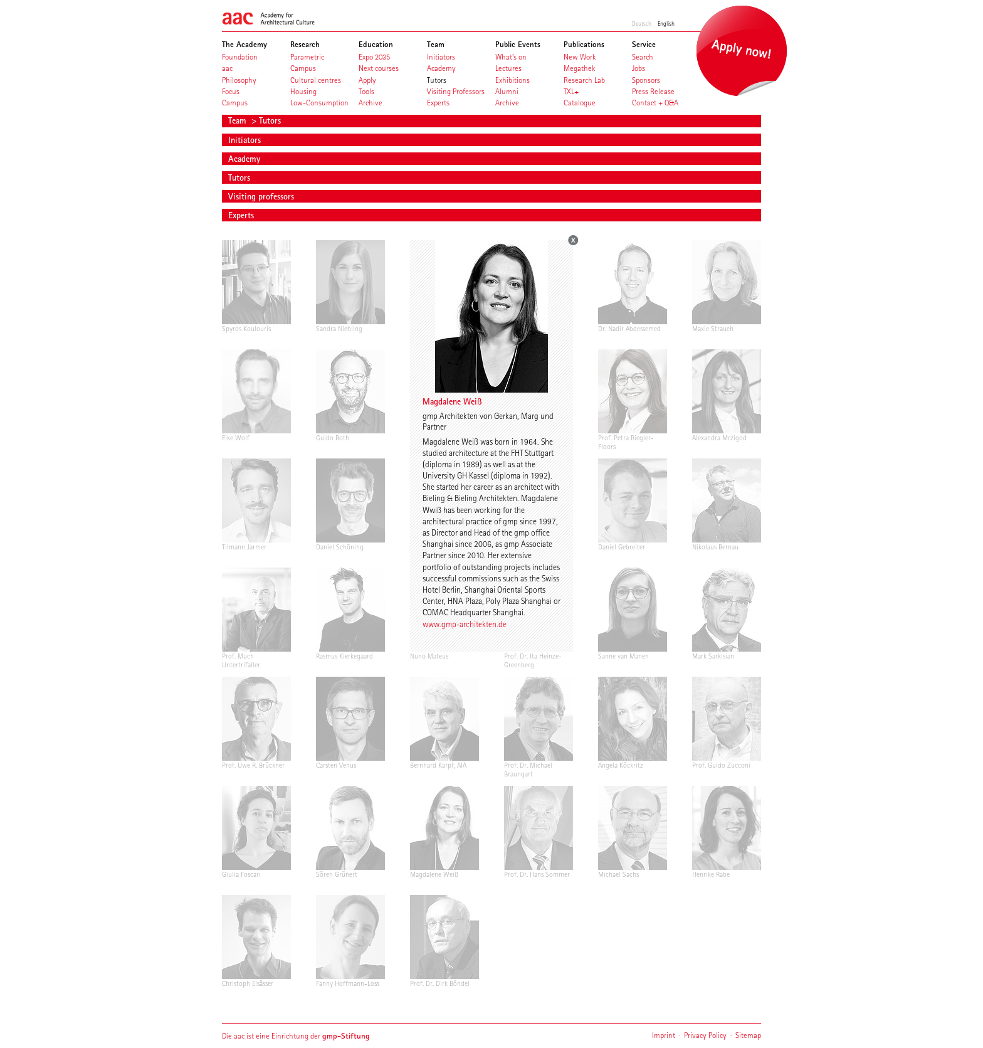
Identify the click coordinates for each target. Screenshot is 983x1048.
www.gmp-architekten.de (465, 624)
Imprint (663, 1035)
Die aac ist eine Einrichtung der (296, 1035)
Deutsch (641, 23)
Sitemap (748, 1035)
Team (238, 120)
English (666, 23)
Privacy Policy (705, 1035)
